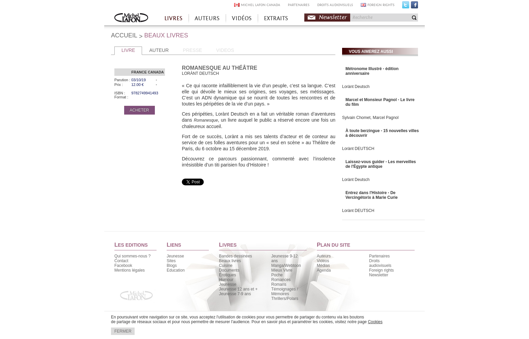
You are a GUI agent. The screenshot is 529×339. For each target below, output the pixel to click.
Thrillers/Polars (284, 298)
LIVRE (128, 50)
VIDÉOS (242, 18)
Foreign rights (381, 270)
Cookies (375, 321)
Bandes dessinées (235, 256)
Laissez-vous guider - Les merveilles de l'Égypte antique (380, 164)
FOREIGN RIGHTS (380, 5)
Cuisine (225, 265)
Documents (229, 270)
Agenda (324, 270)
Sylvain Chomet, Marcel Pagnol (370, 117)
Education (176, 270)
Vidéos (323, 260)
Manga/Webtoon (286, 265)
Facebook (414, 6)
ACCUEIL (124, 35)
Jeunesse (175, 256)
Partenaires (379, 256)
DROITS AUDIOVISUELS (335, 5)
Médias (323, 265)
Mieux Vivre (281, 270)
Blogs (172, 265)
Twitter (405, 6)
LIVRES (173, 18)
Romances (280, 279)
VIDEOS (225, 50)
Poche (277, 275)
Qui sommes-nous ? (132, 256)
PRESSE (192, 50)
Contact (121, 260)
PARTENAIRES (298, 5)
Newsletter (333, 17)
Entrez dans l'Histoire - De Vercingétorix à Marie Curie (371, 195)
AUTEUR (159, 50)
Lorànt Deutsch (355, 86)
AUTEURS (207, 18)
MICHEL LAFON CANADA (260, 5)
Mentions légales (129, 270)
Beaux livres (230, 260)
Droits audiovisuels (380, 263)
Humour (226, 279)
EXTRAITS (276, 18)
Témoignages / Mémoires (284, 291)
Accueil (131, 18)
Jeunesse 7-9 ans (235, 293)
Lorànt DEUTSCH (358, 148)
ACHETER (139, 110)
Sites (171, 260)
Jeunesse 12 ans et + (238, 289)
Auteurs (324, 256)
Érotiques (227, 275)
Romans (278, 284)
